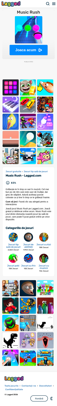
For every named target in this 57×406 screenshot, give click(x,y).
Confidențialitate (14, 389)
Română (39, 398)
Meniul (54, 4)
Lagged (11, 4)
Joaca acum (25, 50)
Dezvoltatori (45, 386)
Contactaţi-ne (29, 386)
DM (52, 398)
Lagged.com (14, 379)
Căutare (48, 4)
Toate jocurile (11, 386)
